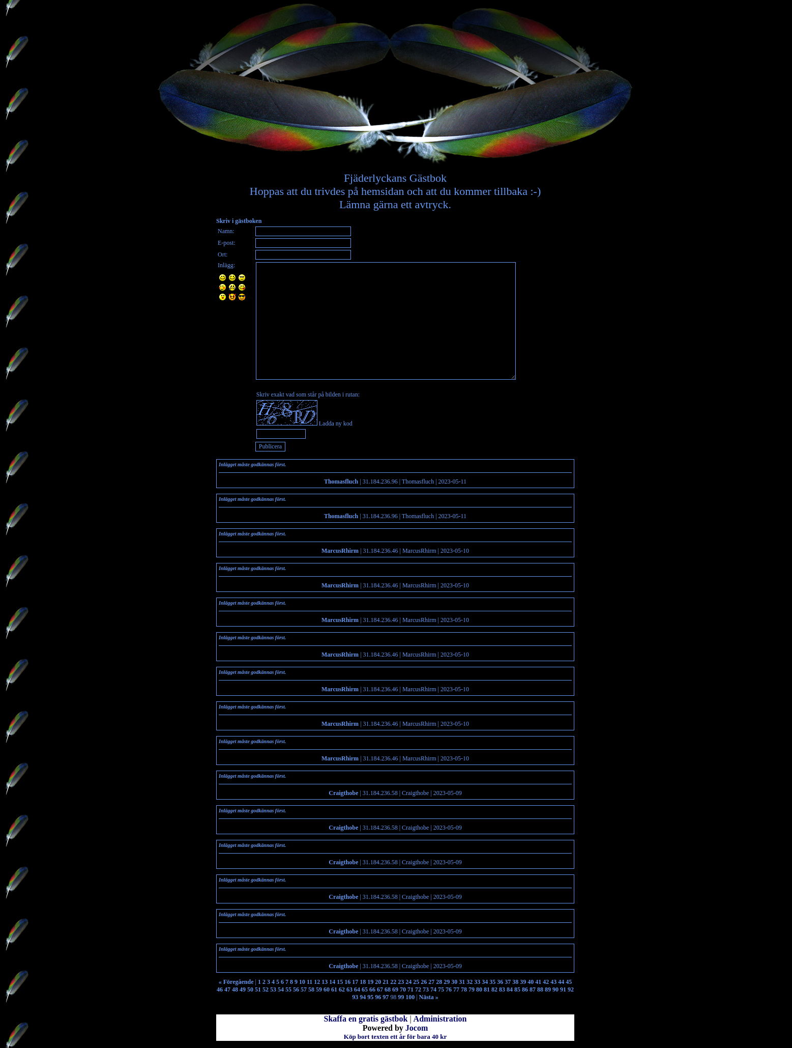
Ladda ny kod (336, 423)
